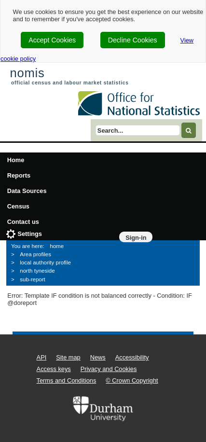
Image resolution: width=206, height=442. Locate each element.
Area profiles (35, 254)
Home (16, 160)
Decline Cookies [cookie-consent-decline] (132, 40)
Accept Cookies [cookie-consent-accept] (52, 40)
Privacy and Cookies (109, 369)
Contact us (23, 221)
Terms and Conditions (66, 380)
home (57, 246)
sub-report (32, 279)
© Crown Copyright (132, 380)
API (42, 357)
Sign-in (135, 237)
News (98, 357)
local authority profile (45, 262)
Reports (18, 175)
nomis (27, 73)
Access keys (54, 369)
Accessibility (132, 357)
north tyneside (37, 271)
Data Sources (27, 190)
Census (18, 206)
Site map (68, 357)
